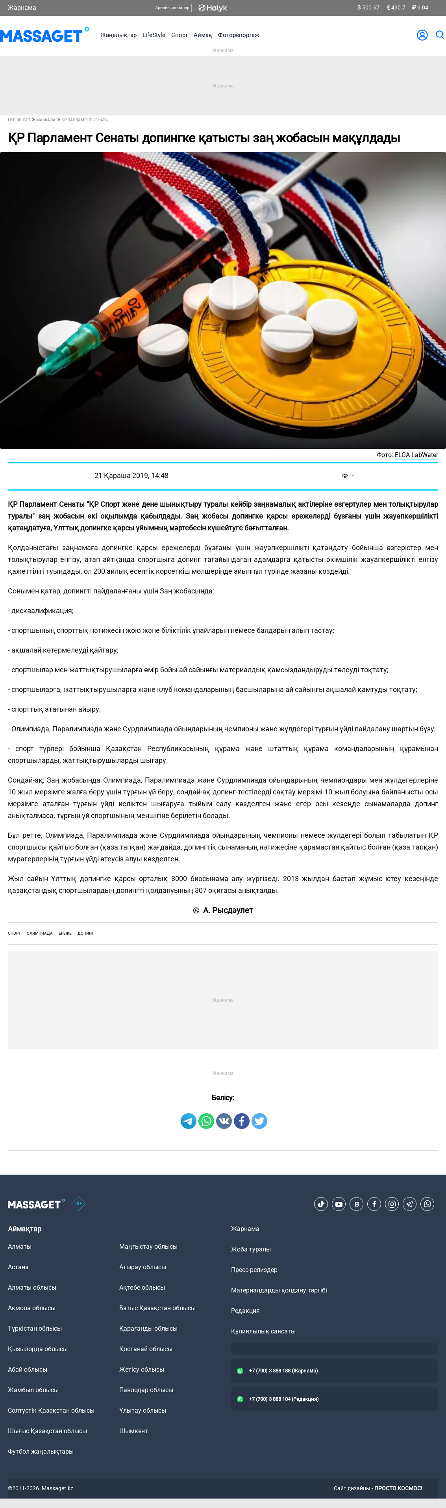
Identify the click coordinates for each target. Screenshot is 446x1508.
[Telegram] (410, 1204)
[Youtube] (339, 1204)
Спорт (179, 35)
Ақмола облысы (32, 1308)
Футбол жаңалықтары (41, 1451)
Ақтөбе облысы (142, 1287)
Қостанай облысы (145, 1349)
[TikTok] (321, 1204)
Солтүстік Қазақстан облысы (51, 1410)
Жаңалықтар (118, 35)
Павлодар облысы (146, 1390)
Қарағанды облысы (148, 1328)
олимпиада (40, 933)
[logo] (44, 35)
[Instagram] (392, 1204)
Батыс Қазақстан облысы (157, 1308)
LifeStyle (153, 35)
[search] (439, 35)
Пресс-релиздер (254, 1270)
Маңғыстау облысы (148, 1246)
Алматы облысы (32, 1287)
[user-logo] (422, 35)
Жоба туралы (251, 1249)
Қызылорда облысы (38, 1349)
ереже (65, 933)
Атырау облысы (142, 1267)
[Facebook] (374, 1204)
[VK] (357, 1204)
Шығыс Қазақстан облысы (47, 1431)
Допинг (86, 933)
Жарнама (22, 7)
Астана (18, 1267)
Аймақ (203, 35)
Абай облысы (27, 1369)
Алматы (19, 1246)
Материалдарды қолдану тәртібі (279, 1290)
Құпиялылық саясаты (263, 1331)
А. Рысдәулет (223, 910)
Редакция (245, 1311)
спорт (14, 933)
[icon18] (78, 1204)
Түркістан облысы (35, 1328)
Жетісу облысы (141, 1369)
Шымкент (133, 1431)
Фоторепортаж (238, 35)
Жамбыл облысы (33, 1390)
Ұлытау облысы (142, 1410)
